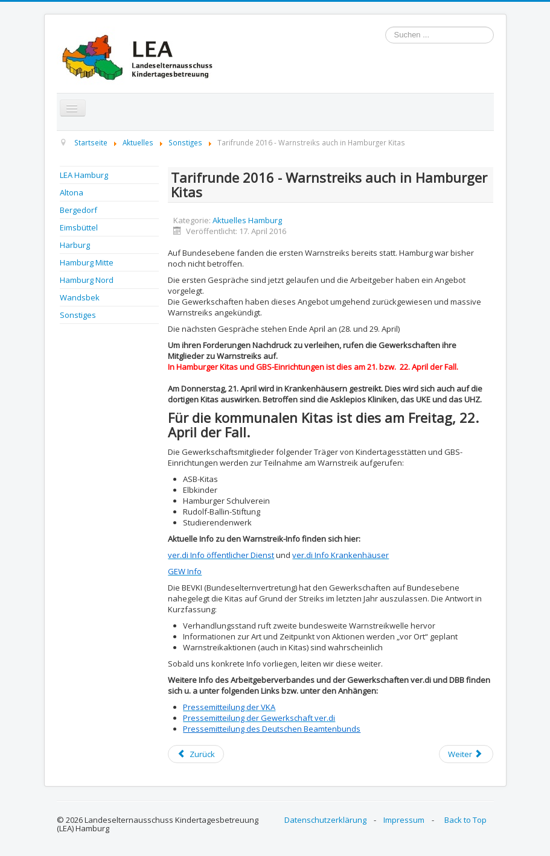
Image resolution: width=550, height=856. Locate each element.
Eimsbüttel (79, 227)
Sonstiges (78, 314)
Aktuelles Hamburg (247, 220)
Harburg (75, 244)
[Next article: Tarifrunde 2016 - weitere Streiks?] (466, 754)
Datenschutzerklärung (325, 820)
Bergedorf (78, 209)
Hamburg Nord (87, 279)
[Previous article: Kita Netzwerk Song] (195, 754)
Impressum (403, 820)
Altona (71, 192)
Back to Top (465, 820)
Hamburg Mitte (87, 262)
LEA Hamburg (84, 175)
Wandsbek (80, 297)
